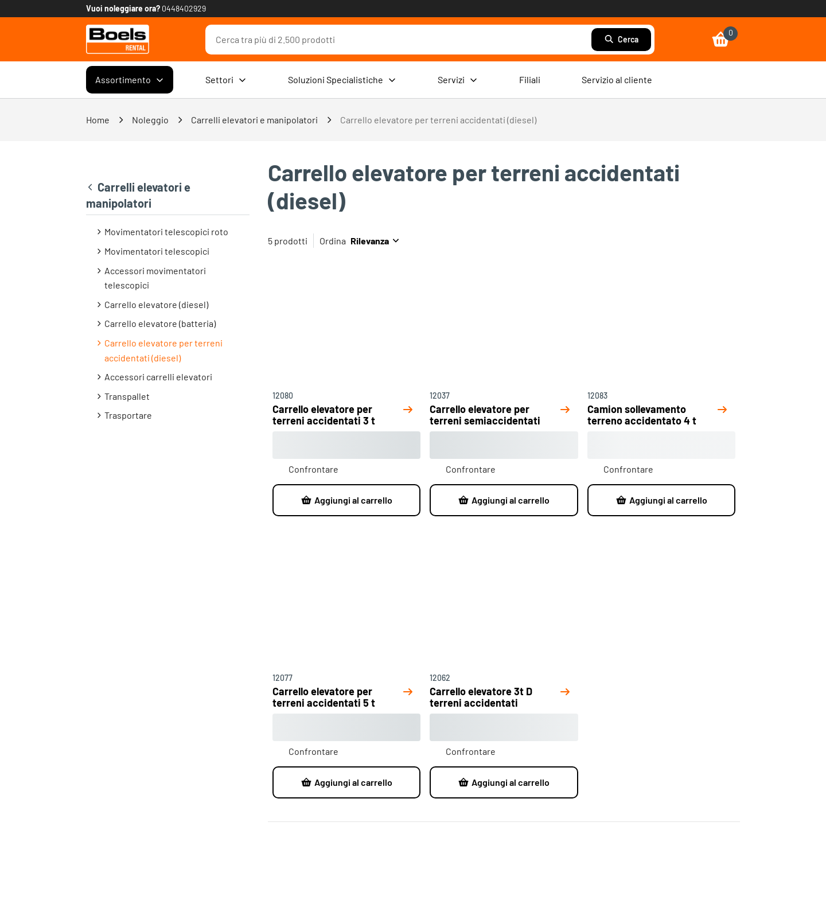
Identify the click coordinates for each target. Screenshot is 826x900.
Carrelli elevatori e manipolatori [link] (254, 119)
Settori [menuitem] (226, 79)
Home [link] (98, 119)
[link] (117, 39)
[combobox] (401, 39)
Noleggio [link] (150, 119)
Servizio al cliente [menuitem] (617, 79)
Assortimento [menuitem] (129, 79)
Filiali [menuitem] (529, 79)
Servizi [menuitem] (458, 79)
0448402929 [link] (184, 8)
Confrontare (313, 469)
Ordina (333, 240)
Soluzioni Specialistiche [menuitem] (342, 79)
